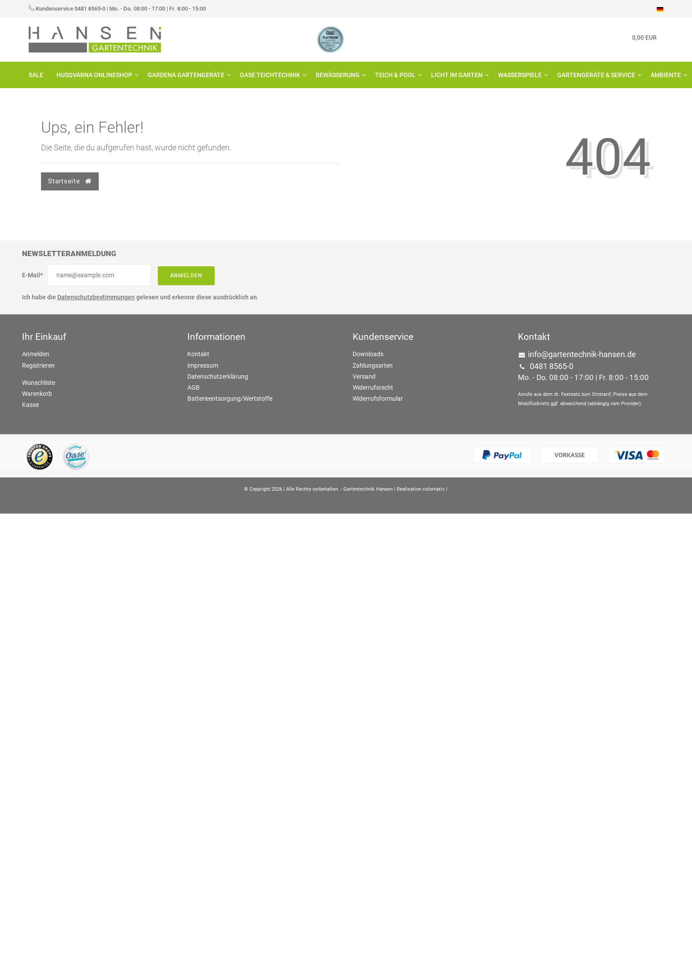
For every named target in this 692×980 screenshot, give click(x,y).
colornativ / (435, 489)
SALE (36, 74)
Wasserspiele (521, 74)
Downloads (368, 354)
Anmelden (186, 275)
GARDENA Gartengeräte (187, 74)
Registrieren (38, 365)
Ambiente (667, 74)
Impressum (202, 365)
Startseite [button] (69, 181)
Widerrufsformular (378, 398)
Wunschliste (38, 382)
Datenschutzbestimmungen (96, 297)
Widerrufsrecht (373, 387)
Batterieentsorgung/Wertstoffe (229, 398)
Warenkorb (37, 393)
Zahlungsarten (373, 365)
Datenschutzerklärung (217, 376)
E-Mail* (32, 275)
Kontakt (198, 354)
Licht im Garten (458, 74)
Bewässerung (339, 74)
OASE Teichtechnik (271, 74)
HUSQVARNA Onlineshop (95, 74)
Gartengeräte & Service (597, 74)
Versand (364, 376)
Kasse (30, 404)
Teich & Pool (396, 74)
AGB (193, 387)
